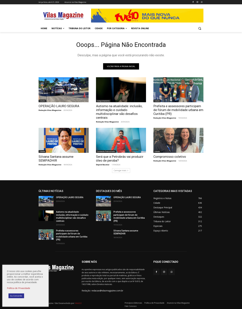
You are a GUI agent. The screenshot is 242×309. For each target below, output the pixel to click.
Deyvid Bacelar (102, 164)
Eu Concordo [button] (16, 295)
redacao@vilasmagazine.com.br (107, 290)
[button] (199, 28)
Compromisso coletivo (169, 157)
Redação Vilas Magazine (50, 110)
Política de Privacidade (18, 288)
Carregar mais (121, 170)
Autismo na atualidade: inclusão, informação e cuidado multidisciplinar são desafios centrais (119, 111)
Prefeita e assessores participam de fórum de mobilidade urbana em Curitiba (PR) (178, 110)
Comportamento (103, 101)
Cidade (42, 101)
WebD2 (78, 303)
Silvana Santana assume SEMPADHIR (56, 158)
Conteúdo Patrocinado (106, 151)
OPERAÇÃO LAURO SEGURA (59, 106)
